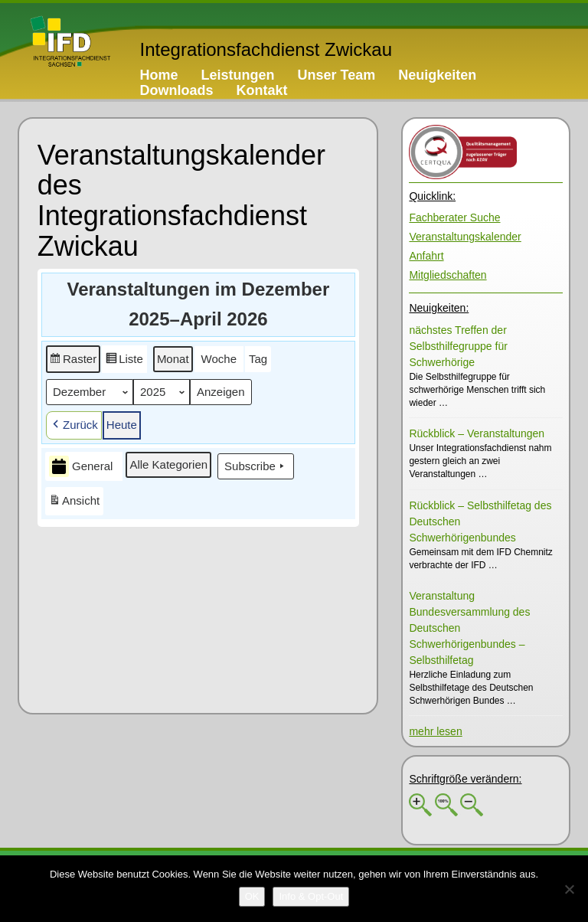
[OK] (252, 897)
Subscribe (255, 466)
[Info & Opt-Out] (311, 897)
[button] (73, 359)
